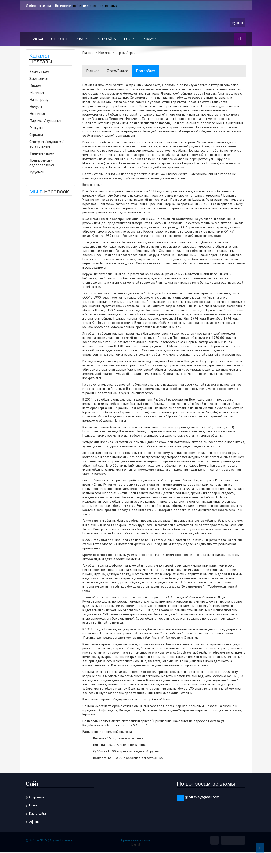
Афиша (81, 39)
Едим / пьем (39, 71)
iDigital (135, 845)
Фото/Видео (122, 71)
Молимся (36, 92)
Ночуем (35, 106)
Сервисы (36, 134)
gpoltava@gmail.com (202, 797)
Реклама (149, 39)
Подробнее (153, 71)
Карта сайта (106, 39)
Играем (35, 85)
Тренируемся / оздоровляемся (41, 163)
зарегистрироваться (104, 6)
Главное (94, 71)
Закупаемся (38, 78)
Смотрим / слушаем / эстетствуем (46, 144)
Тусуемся (36, 172)
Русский (237, 23)
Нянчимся (37, 113)
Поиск (129, 39)
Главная (36, 39)
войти (77, 6)
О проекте (59, 39)
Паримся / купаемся (45, 120)
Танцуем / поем (41, 153)
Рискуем (36, 127)
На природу (38, 99)
